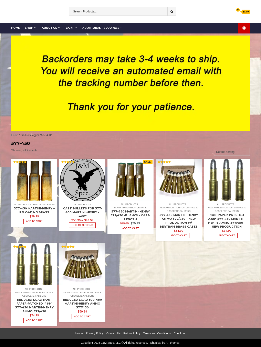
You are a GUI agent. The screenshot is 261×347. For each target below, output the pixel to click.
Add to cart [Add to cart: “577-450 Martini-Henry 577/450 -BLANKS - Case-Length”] (130, 228)
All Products (22, 204)
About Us (49, 27)
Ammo (142, 19)
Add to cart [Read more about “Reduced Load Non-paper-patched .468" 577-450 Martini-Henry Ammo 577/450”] (34, 320)
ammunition (127, 19)
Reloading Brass (44, 204)
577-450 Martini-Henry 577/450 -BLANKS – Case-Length (130, 215)
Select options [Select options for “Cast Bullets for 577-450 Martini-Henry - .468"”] (82, 225)
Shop (29, 27)
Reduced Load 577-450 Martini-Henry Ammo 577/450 (82, 303)
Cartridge (167, 19)
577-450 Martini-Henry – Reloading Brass (34, 210)
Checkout (180, 333)
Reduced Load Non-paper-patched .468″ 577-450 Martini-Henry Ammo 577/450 (34, 305)
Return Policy (131, 333)
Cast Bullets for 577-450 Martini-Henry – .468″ (82, 212)
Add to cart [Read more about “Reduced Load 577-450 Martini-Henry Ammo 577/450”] (82, 316)
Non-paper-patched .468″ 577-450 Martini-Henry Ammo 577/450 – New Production (227, 220)
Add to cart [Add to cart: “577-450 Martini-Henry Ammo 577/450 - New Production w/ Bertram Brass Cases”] (178, 235)
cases (154, 19)
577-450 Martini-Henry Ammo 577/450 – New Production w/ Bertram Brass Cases (178, 220)
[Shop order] (232, 152)
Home (15, 27)
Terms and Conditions (157, 333)
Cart (70, 27)
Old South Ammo (104, 19)
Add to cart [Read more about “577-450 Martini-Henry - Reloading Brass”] (34, 221)
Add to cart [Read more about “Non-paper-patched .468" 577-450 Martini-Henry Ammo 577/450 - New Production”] (227, 235)
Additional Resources (100, 27)
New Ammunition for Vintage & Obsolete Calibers (179, 209)
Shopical (155, 342)
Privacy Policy (95, 333)
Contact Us (113, 333)
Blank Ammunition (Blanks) (130, 207)
